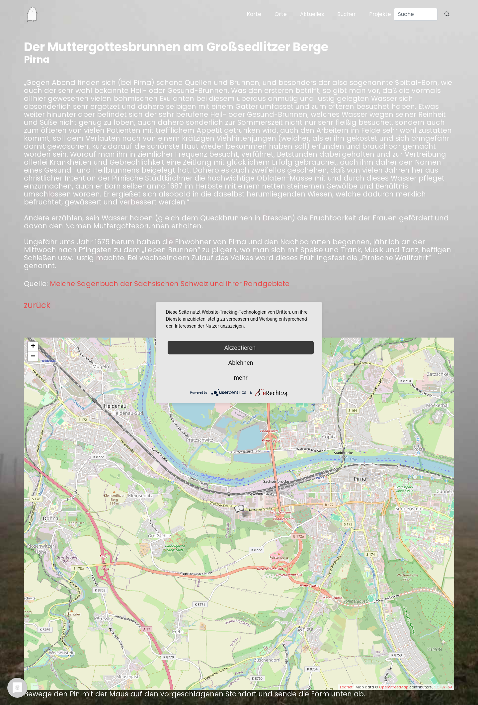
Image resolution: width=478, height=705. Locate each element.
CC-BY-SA (443, 687)
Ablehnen (240, 362)
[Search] (416, 14)
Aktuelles (312, 14)
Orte (281, 14)
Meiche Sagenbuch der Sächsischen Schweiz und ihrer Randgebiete (169, 284)
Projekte (380, 14)
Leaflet (346, 687)
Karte (254, 14)
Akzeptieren (240, 347)
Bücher (346, 14)
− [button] (33, 356)
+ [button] (33, 347)
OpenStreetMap (393, 687)
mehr (240, 377)
